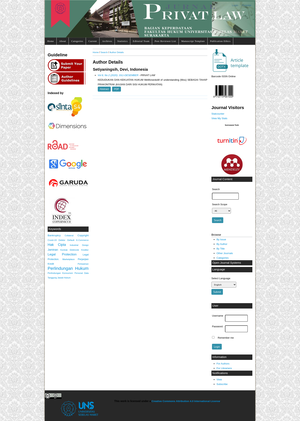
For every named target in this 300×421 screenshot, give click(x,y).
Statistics (122, 41)
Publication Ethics (220, 41)
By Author (222, 244)
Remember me (226, 337)
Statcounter (217, 113)
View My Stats (219, 118)
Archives (107, 41)
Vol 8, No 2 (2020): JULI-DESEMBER (118, 75)
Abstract (104, 89)
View (219, 379)
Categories (77, 41)
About (62, 41)
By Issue (221, 239)
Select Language (220, 278)
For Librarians (224, 368)
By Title (221, 248)
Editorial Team (141, 41)
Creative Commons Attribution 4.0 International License (186, 401)
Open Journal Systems (226, 262)
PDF (116, 89)
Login (235, 5)
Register (246, 5)
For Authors (223, 363)
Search (104, 52)
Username (217, 315)
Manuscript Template (193, 41)
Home (50, 41)
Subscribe (222, 384)
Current (92, 41)
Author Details (117, 52)
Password (217, 326)
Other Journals (225, 253)
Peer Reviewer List (165, 41)
